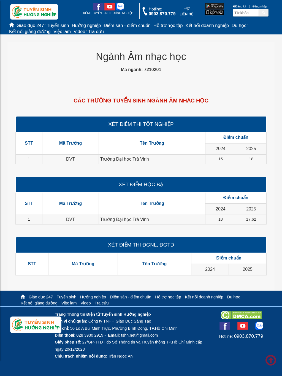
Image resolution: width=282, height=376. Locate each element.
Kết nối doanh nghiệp (207, 25)
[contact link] (186, 15)
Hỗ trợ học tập (168, 25)
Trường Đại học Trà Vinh (124, 159)
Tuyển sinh (66, 297)
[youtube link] (109, 9)
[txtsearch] (246, 13)
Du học (239, 25)
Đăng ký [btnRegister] (239, 6)
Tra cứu (96, 31)
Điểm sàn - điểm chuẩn (127, 25)
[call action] (158, 14)
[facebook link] (98, 9)
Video (79, 31)
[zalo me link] (120, 9)
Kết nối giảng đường (30, 31)
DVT (70, 159)
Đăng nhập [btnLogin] (260, 6)
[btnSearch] (263, 12)
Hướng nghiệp (93, 297)
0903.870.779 (248, 336)
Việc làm (62, 31)
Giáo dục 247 (41, 297)
